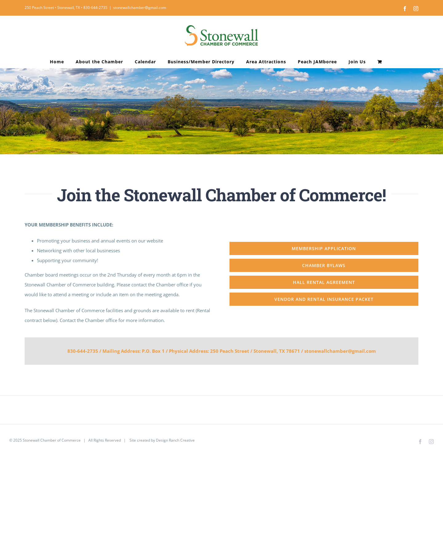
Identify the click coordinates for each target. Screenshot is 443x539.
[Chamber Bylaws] (323, 265)
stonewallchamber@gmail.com (139, 7)
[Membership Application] (323, 248)
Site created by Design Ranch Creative (162, 440)
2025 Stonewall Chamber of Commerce (47, 440)
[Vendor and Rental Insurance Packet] (323, 299)
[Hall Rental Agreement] (323, 282)
